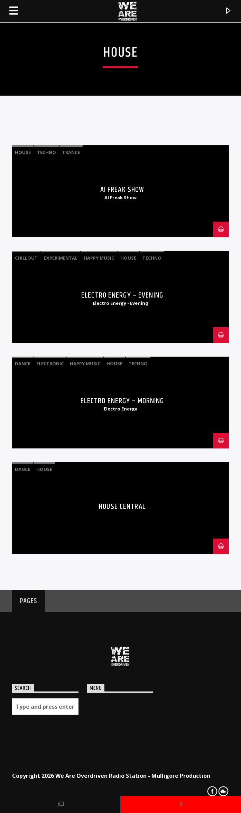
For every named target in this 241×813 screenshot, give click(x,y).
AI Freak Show (122, 190)
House (23, 152)
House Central (122, 507)
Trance (71, 152)
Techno (46, 152)
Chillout (26, 258)
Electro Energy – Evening (122, 295)
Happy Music (99, 258)
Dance (22, 363)
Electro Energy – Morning (122, 401)
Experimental (60, 258)
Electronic (50, 363)
